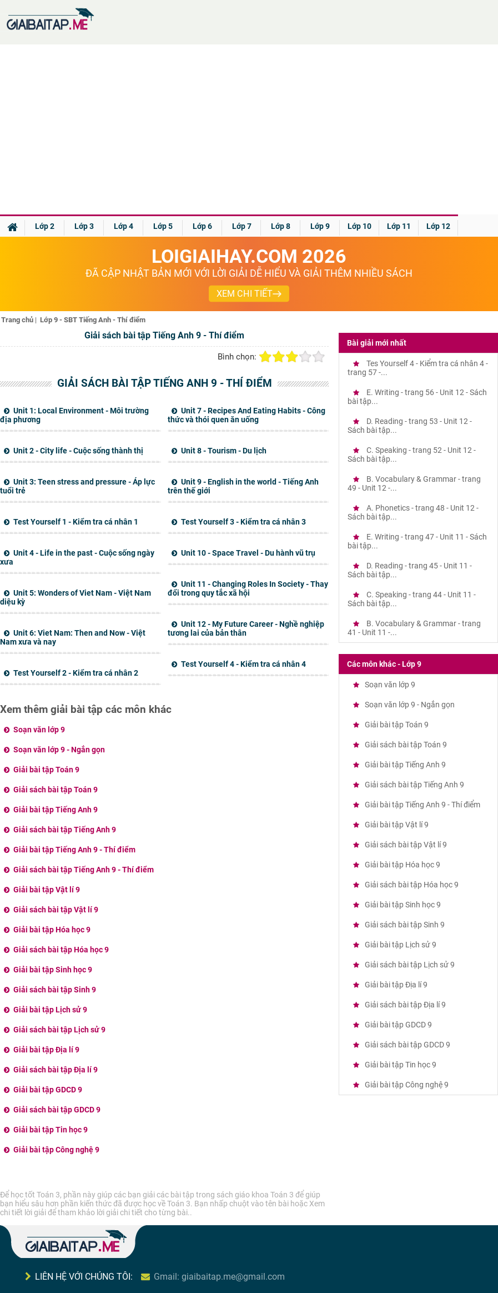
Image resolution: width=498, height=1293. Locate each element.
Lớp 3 (84, 226)
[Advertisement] (249, 131)
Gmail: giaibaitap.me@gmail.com (219, 1276)
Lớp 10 (359, 226)
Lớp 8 (280, 226)
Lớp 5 (163, 226)
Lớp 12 (438, 226)
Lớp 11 (399, 226)
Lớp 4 (123, 226)
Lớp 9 (320, 226)
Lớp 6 (202, 226)
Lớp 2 (44, 226)
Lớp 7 (241, 226)
